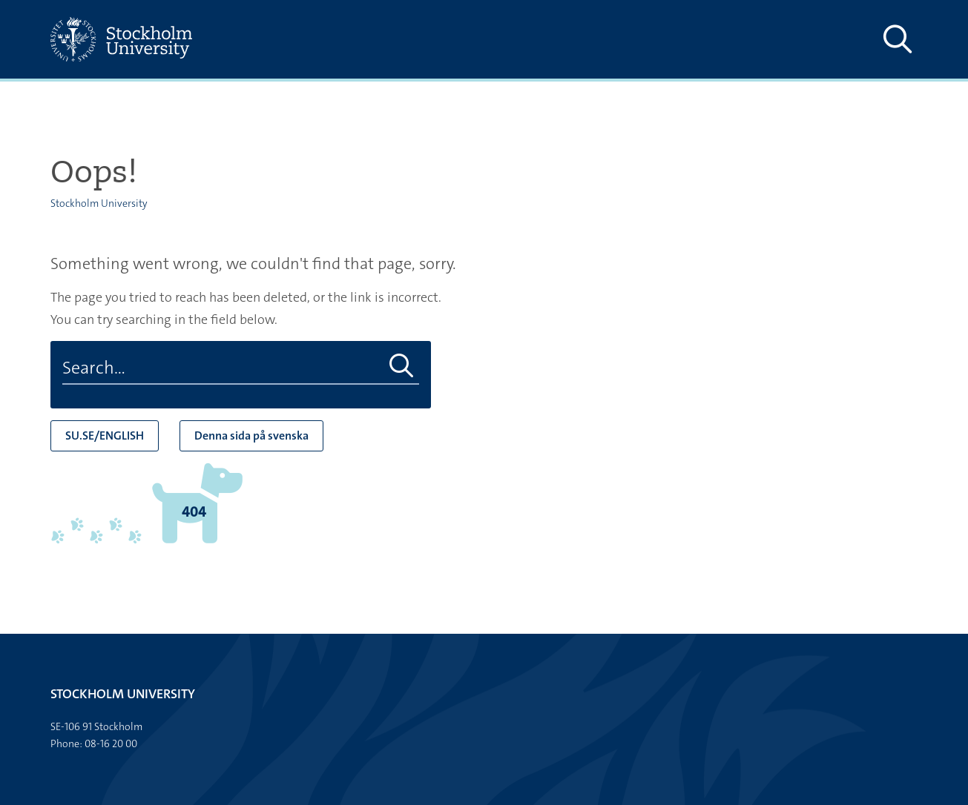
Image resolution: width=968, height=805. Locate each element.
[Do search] (401, 366)
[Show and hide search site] (897, 39)
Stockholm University (99, 203)
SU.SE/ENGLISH (104, 435)
